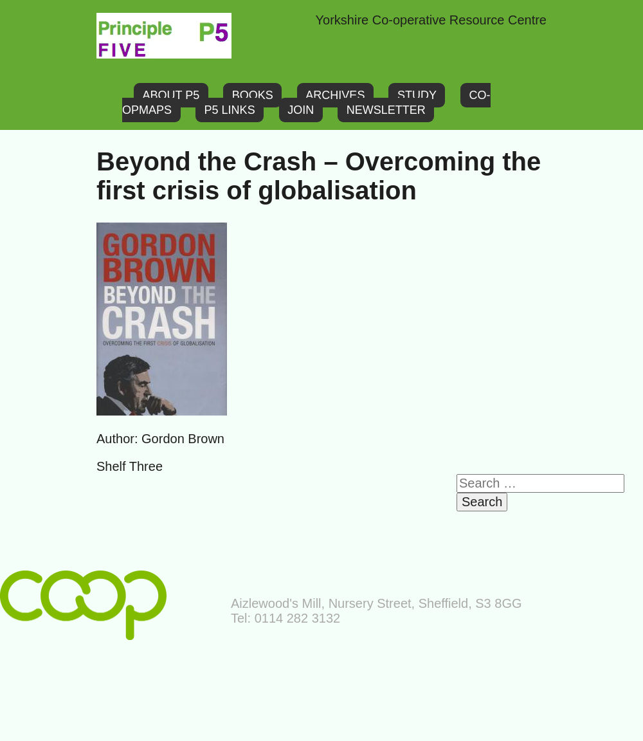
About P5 (171, 95)
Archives (335, 95)
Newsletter (386, 110)
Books (252, 95)
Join (300, 110)
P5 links (229, 110)
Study (417, 95)
